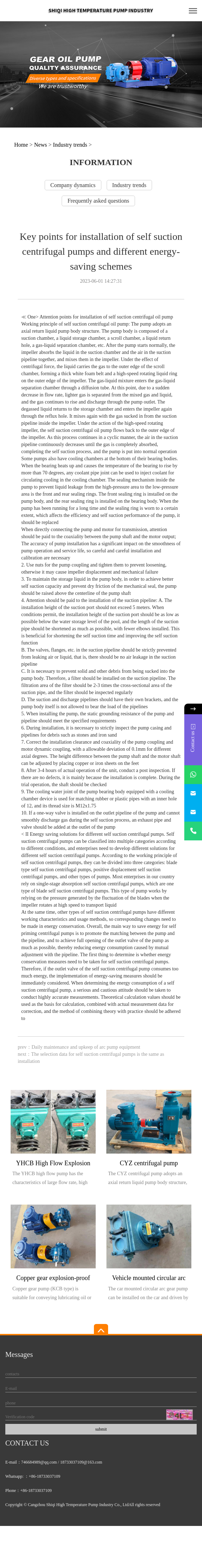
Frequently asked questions (98, 201)
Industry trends (70, 145)
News (40, 145)
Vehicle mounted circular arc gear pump (148, 1279)
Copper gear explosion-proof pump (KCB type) (53, 1279)
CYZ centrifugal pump (149, 1163)
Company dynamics (73, 185)
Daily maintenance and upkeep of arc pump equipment (86, 1047)
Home (21, 145)
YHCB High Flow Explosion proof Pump (53, 1164)
